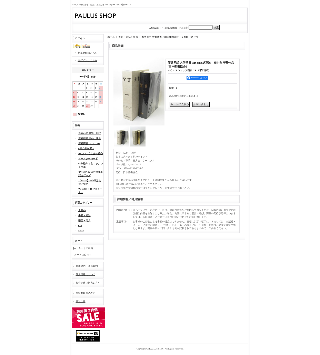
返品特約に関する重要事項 (183, 95)
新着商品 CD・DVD (89, 143)
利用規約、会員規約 (87, 266)
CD (80, 225)
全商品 (82, 210)
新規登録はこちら (87, 52)
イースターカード (88, 158)
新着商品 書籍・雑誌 (89, 133)
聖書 (135, 37)
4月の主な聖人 (86, 148)
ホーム (111, 37)
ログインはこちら (87, 60)
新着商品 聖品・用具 (89, 138)
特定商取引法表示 (85, 293)
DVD (81, 230)
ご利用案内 (154, 28)
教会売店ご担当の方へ (88, 282)
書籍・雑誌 (84, 215)
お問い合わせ (171, 28)
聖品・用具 (84, 220)
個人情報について (85, 274)
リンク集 (81, 301)
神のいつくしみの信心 (90, 153)
